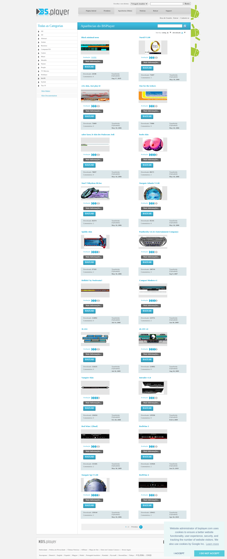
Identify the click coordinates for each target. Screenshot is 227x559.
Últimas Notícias (73, 550)
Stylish (43, 82)
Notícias (143, 11)
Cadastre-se (184, 18)
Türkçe (131, 555)
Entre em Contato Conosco (110, 550)
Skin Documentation (49, 96)
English (59, 555)
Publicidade (43, 550)
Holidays (44, 75)
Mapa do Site (94, 550)
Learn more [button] (212, 544)
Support (169, 11)
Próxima (134, 527)
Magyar (74, 555)
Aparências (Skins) (125, 11)
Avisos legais (126, 550)
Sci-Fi (43, 78)
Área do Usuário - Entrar (169, 18)
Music (43, 56)
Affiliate (84, 550)
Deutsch (52, 555)
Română (105, 555)
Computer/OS (46, 49)
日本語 (148, 555)
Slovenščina (122, 555)
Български (43, 555)
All (42, 31)
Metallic (44, 60)
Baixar (155, 11)
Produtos (107, 11)
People (43, 67)
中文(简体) (140, 555)
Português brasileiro (93, 555)
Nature (43, 64)
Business (44, 46)
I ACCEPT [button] (179, 553)
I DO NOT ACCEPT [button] (209, 553)
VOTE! (93, 57)
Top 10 (43, 85)
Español (67, 555)
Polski (82, 555)
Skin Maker (45, 91)
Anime (43, 42)
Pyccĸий (113, 555)
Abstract (44, 38)
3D (42, 35)
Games (43, 53)
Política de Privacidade (57, 550)
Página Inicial (91, 11)
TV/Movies (45, 71)
